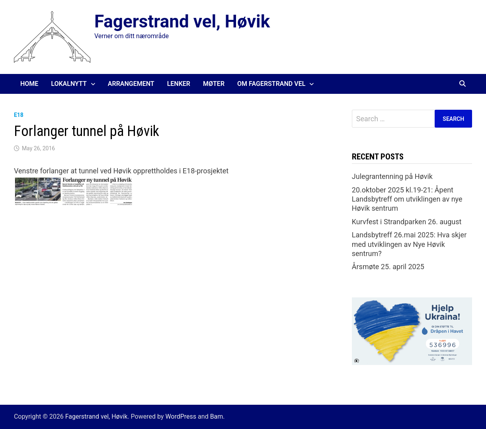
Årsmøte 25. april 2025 (388, 266)
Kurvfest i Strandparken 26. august (407, 221)
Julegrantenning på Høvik (392, 176)
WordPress (180, 416)
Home (29, 83)
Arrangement (131, 83)
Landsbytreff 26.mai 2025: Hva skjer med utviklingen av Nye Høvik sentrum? (409, 244)
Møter (213, 83)
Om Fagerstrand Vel (271, 83)
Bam (216, 416)
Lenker (178, 83)
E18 (18, 115)
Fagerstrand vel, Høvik (182, 21)
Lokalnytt (69, 83)
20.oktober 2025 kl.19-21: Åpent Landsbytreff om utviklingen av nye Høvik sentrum (407, 199)
